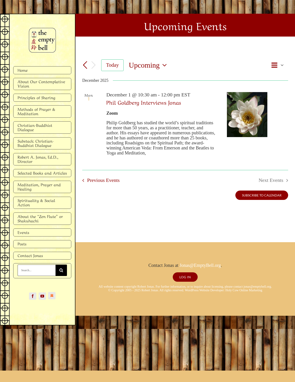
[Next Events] (93, 65)
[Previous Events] (85, 65)
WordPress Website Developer (204, 290)
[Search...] (37, 270)
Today (112, 65)
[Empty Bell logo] (42, 30)
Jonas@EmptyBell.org (200, 265)
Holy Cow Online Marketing (243, 290)
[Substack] (52, 295)
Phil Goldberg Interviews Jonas (143, 102)
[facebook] (32, 296)
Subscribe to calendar (262, 195)
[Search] (61, 270)
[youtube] (42, 296)
